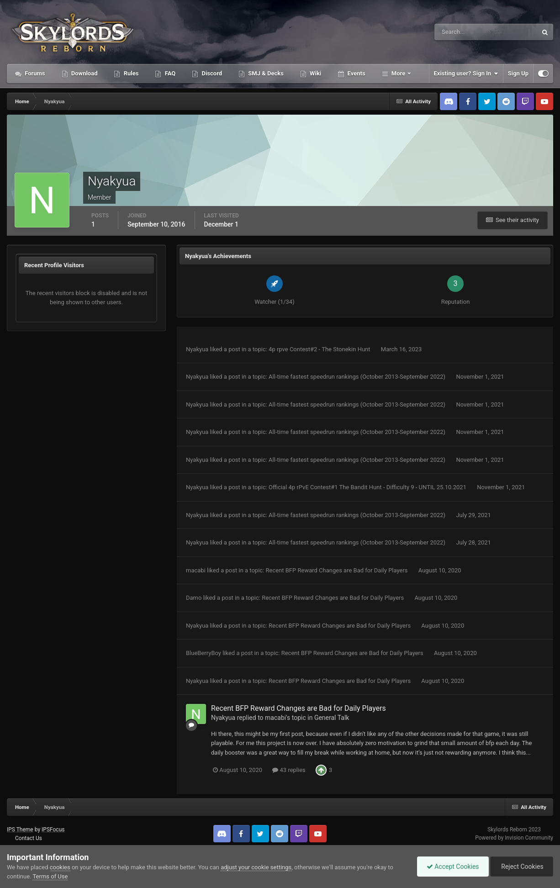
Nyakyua (197, 349)
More (398, 73)
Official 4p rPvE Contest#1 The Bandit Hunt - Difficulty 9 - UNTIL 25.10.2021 (368, 487)
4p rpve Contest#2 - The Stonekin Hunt (320, 349)
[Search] (457, 32)
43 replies (288, 769)
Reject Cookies (522, 866)
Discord (211, 73)
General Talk (331, 717)
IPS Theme (20, 829)
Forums (34, 73)
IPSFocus (53, 829)
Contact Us (28, 838)
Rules (130, 73)
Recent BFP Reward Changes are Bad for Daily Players (337, 570)
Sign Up (518, 73)
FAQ (169, 73)
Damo (193, 597)
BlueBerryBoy (203, 653)
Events (355, 73)
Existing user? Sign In (466, 73)
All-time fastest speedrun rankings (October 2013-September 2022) (358, 376)
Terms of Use (50, 876)
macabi (196, 570)
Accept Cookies (453, 866)
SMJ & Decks (265, 73)
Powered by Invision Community (514, 838)
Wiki (314, 73)
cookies (60, 867)
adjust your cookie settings (256, 867)
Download (84, 73)
